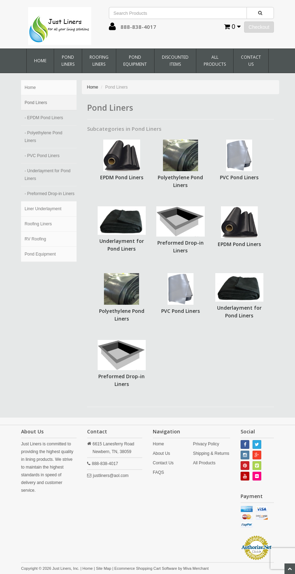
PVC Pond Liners (239, 177)
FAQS (158, 472)
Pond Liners (67, 60)
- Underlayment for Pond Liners (48, 174)
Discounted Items (175, 60)
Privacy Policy (206, 443)
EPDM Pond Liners (121, 177)
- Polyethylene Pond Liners (43, 136)
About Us (161, 453)
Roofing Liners (99, 60)
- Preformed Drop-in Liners (49, 193)
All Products (215, 60)
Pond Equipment (135, 60)
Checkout (259, 27)
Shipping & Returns (211, 453)
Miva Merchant (196, 568)
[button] (112, 28)
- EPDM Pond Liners (44, 117)
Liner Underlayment (43, 208)
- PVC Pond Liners (42, 155)
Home (40, 61)
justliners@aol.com (111, 475)
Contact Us (251, 60)
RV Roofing (35, 239)
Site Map (103, 568)
